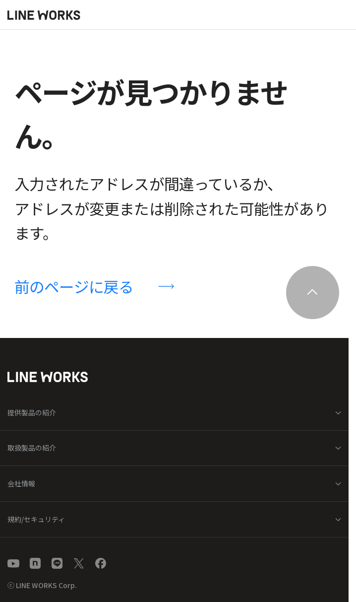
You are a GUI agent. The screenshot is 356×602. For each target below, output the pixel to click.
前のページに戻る (74, 286)
